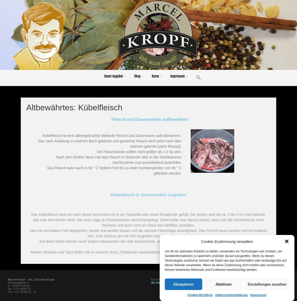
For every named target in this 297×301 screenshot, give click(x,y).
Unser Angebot (113, 76)
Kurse (155, 76)
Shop (137, 76)
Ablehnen (224, 294)
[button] (286, 251)
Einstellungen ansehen (267, 294)
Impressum (177, 76)
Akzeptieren (183, 294)
